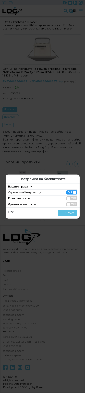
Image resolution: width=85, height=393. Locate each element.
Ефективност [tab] (16, 198)
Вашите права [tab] (16, 186)
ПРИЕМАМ (68, 213)
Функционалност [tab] (18, 204)
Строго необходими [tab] (20, 192)
